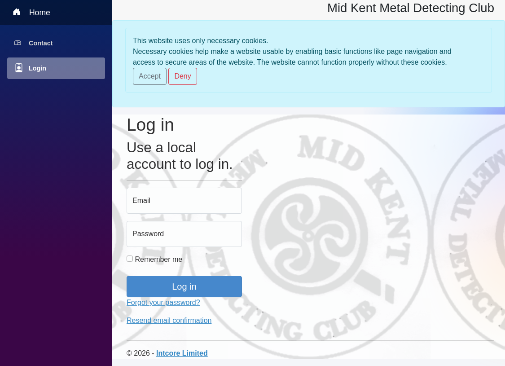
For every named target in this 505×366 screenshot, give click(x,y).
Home (31, 11)
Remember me (154, 259)
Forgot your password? (163, 302)
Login (30, 67)
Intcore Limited (182, 353)
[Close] (150, 76)
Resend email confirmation (169, 320)
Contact (33, 39)
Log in (184, 286)
